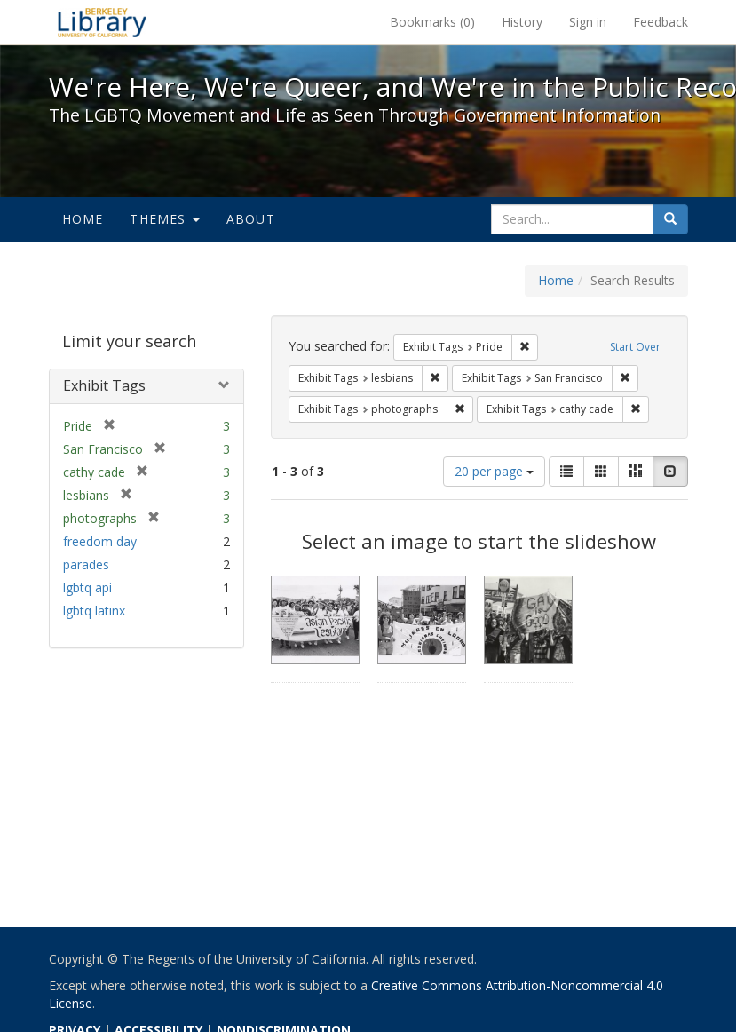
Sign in (587, 21)
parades (86, 564)
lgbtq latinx (94, 610)
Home (83, 218)
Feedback (660, 21)
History (522, 21)
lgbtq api (87, 587)
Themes (164, 218)
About (250, 218)
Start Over (635, 346)
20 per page (494, 471)
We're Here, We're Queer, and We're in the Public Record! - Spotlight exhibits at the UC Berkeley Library (102, 22)
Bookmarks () (432, 21)
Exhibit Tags (104, 385)
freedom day (100, 541)
